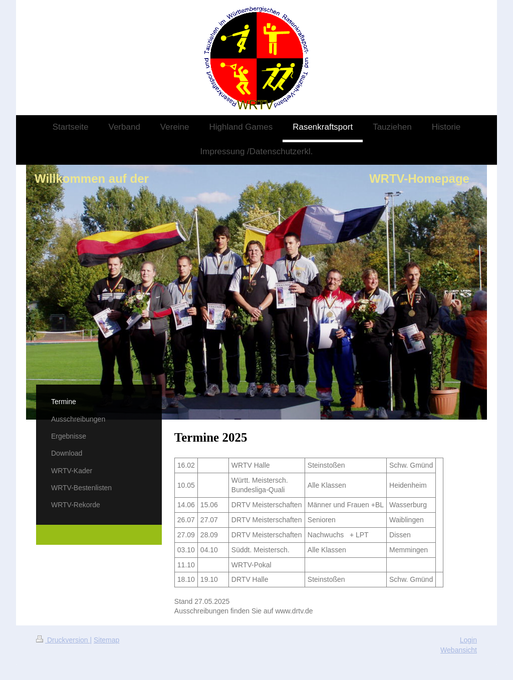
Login (468, 640)
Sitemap (106, 640)
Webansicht (458, 650)
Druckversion (63, 640)
